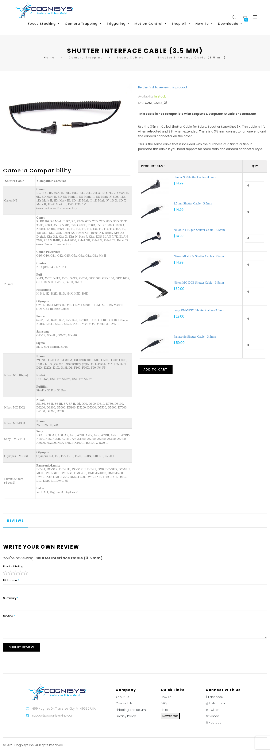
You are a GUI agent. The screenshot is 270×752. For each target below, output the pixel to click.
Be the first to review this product (162, 87)
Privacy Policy (126, 716)
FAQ (164, 703)
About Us (122, 697)
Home (49, 57)
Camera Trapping (86, 57)
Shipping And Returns (131, 710)
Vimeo (214, 716)
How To (166, 697)
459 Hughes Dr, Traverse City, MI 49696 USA (64, 708)
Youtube (215, 723)
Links (164, 710)
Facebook (215, 697)
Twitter (214, 710)
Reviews (15, 520)
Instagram (217, 703)
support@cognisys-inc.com (53, 715)
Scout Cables (130, 57)
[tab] (15, 520)
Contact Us (124, 703)
